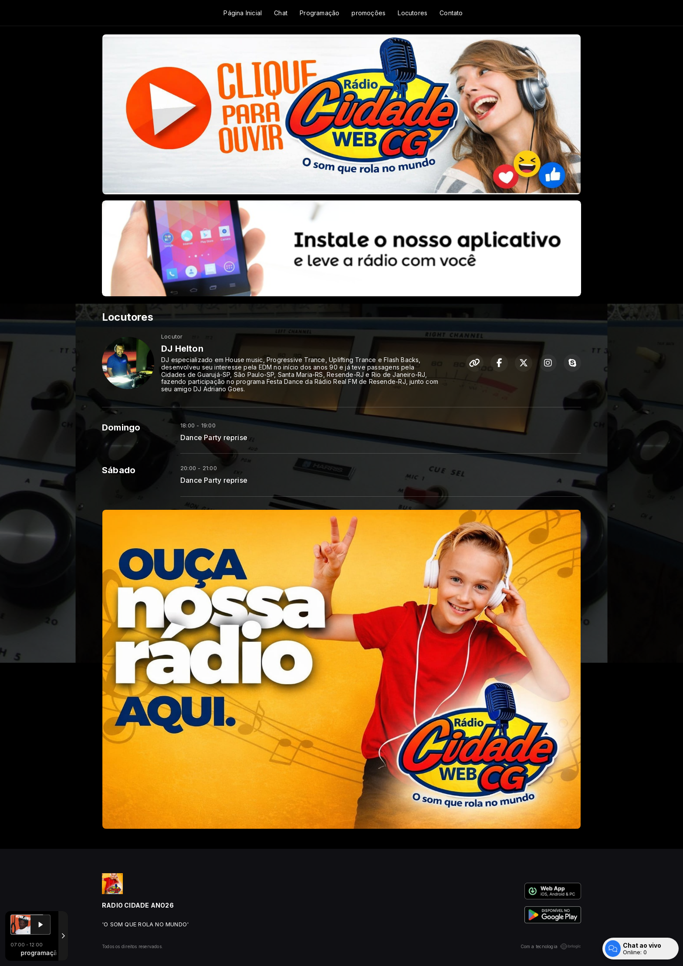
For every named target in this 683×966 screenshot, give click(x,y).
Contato (451, 13)
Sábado (118, 470)
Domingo (121, 427)
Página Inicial (242, 13)
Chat (280, 13)
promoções (368, 13)
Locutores (412, 13)
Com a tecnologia (551, 946)
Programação (319, 13)
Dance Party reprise (213, 438)
